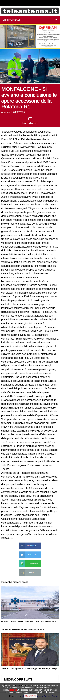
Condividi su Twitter (30, 552)
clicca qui (13, 690)
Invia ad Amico (30, 120)
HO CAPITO (30, 696)
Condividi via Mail (28, 570)
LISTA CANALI (11, 19)
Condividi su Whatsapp (25, 563)
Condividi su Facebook (25, 545)
